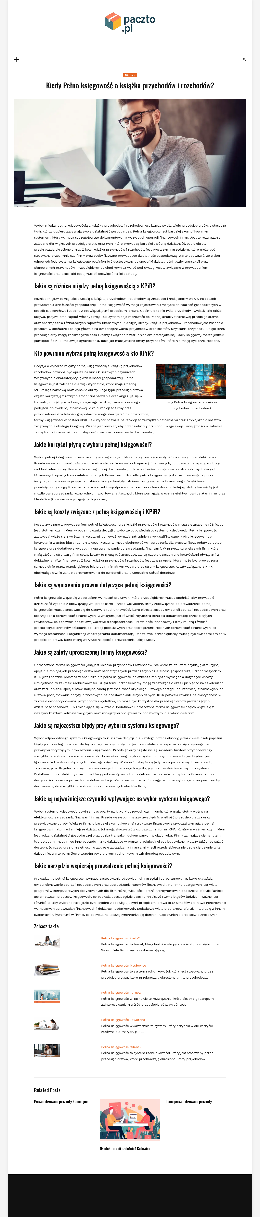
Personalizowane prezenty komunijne (61, 1101)
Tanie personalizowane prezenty (189, 1101)
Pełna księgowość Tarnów (121, 992)
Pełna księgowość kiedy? (120, 938)
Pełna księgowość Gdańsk (121, 1047)
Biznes (130, 75)
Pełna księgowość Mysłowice (123, 965)
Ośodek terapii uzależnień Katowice (125, 1148)
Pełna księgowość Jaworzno (123, 1020)
